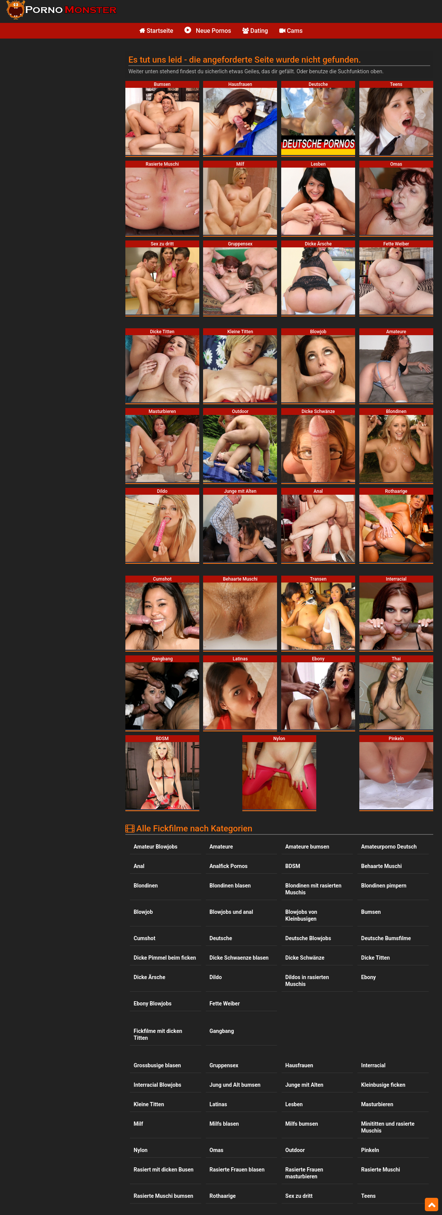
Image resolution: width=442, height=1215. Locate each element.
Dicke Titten (375, 958)
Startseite (156, 30)
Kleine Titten (149, 1104)
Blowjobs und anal (231, 912)
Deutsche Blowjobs (308, 938)
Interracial (373, 1065)
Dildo (216, 977)
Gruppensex (224, 1065)
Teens (368, 1196)
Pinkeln (370, 1150)
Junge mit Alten (304, 1085)
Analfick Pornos (229, 866)
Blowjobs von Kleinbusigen (301, 915)
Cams (291, 30)
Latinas (218, 1104)
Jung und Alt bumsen (235, 1085)
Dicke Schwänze (304, 958)
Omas (216, 1150)
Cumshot (144, 938)
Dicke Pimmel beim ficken (165, 958)
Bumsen (371, 912)
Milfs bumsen (301, 1124)
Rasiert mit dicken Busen (164, 1170)
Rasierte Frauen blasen (237, 1170)
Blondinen (146, 886)
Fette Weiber (225, 1003)
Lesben (294, 1104)
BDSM (292, 866)
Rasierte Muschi (380, 1170)
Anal (139, 866)
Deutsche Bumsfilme (386, 938)
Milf (138, 1124)
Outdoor (295, 1150)
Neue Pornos (207, 30)
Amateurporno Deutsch (389, 847)
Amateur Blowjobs (156, 847)
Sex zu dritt (298, 1196)
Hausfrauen (299, 1065)
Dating (255, 30)
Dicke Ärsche (149, 977)
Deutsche (221, 938)
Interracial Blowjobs (157, 1085)
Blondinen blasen (230, 886)
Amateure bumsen (307, 847)
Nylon (140, 1150)
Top (431, 1204)
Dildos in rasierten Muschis (307, 980)
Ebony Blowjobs (152, 1003)
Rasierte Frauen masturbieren (304, 1173)
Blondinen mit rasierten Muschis (313, 889)
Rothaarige (223, 1196)
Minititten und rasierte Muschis (388, 1127)
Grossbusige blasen (157, 1065)
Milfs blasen (224, 1124)
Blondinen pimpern (384, 886)
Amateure (221, 847)
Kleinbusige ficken (383, 1085)
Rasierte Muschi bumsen (163, 1196)
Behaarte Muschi (381, 866)
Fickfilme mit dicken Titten (158, 1034)
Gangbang (222, 1031)
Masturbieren (377, 1104)
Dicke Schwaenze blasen (239, 958)
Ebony (368, 977)
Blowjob (143, 912)
